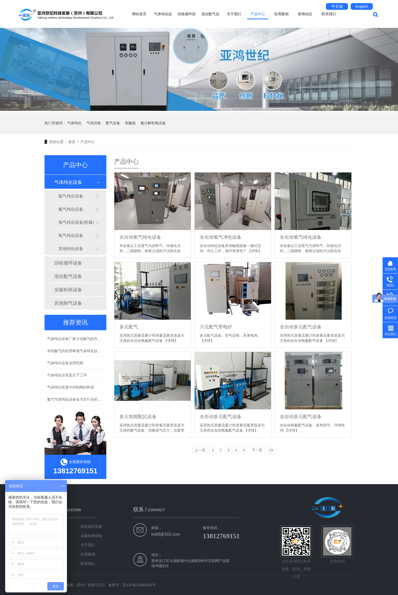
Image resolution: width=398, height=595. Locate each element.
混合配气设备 (210, 20)
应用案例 (281, 14)
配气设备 (113, 123)
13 (271, 450)
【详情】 (254, 251)
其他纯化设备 (70, 248)
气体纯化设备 (163, 20)
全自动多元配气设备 (301, 326)
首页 (71, 142)
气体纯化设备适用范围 (65, 363)
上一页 (200, 450)
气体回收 (93, 123)
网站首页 (139, 14)
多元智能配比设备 (138, 416)
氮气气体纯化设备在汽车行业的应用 (76, 399)
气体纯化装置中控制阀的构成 (70, 387)
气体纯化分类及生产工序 (67, 375)
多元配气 (128, 326)
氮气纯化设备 (70, 209)
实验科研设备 (68, 289)
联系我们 (329, 14)
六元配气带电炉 (216, 326)
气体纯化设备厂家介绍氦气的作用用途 (77, 339)
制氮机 (130, 123)
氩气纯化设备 (70, 196)
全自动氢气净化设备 (220, 237)
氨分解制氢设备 (153, 123)
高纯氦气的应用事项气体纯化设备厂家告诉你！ (85, 351)
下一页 (257, 450)
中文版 (337, 6)
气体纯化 (74, 123)
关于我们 (234, 14)
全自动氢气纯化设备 (140, 237)
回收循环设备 (187, 20)
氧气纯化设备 (70, 235)
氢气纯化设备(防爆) (76, 222)
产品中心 (257, 14)
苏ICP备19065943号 (139, 585)
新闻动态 (305, 14)
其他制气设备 (68, 303)
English (361, 6)
